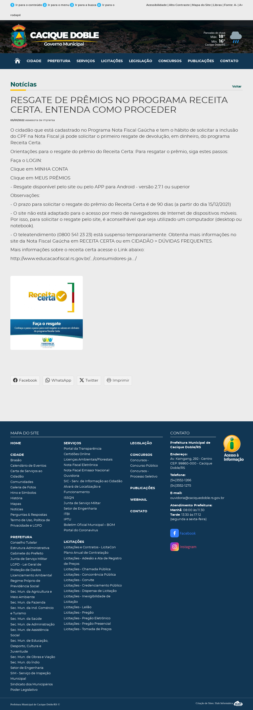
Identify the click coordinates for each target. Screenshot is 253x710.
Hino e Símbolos (23, 493)
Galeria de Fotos (23, 487)
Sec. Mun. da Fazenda (27, 602)
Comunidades (21, 482)
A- (235, 5)
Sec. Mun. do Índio (25, 662)
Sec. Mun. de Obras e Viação (32, 657)
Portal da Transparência (83, 448)
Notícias (16, 509)
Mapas (15, 504)
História (16, 498)
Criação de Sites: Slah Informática (219, 703)
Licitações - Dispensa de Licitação (90, 591)
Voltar (236, 86)
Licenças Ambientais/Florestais (88, 459)
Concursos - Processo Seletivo (143, 474)
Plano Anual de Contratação (86, 552)
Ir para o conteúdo (26, 5)
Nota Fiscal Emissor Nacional (86, 470)
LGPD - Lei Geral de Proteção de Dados (25, 567)
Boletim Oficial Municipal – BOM (89, 525)
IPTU (67, 519)
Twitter (89, 380)
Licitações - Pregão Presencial (87, 623)
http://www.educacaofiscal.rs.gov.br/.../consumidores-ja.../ (73, 259)
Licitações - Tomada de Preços (87, 629)
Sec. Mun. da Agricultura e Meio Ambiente (31, 594)
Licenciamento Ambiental (31, 575)
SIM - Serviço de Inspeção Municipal (30, 676)
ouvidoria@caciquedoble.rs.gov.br (193, 498)
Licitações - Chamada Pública (87, 569)
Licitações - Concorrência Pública (90, 574)
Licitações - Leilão (77, 607)
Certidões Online (77, 454)
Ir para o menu (56, 5)
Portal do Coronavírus (81, 530)
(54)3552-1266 (180, 480)
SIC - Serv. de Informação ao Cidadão (93, 481)
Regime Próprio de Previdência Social (25, 583)
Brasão (15, 460)
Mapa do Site (201, 5)
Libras (217, 5)
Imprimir (118, 380)
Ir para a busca (83, 5)
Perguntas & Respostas (28, 514)
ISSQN (69, 497)
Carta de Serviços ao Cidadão (26, 474)
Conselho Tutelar (23, 542)
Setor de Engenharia (26, 668)
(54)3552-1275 (180, 485)
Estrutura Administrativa (29, 548)
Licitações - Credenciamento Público (93, 585)
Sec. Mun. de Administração (32, 624)
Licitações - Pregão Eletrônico (87, 618)
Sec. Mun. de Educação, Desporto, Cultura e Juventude (29, 646)
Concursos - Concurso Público (144, 463)
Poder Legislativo (24, 690)
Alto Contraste (179, 5)
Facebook (25, 380)
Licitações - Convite (79, 580)
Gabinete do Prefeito (26, 553)
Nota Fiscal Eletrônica (81, 465)
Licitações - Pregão (79, 612)
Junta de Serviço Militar (28, 559)
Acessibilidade (156, 5)
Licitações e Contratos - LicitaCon (90, 547)
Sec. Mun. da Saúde (26, 619)
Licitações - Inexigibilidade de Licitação (87, 599)
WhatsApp (58, 380)
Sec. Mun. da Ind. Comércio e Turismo (32, 610)
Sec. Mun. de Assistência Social (29, 632)
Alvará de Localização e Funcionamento (82, 489)
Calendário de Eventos (28, 465)
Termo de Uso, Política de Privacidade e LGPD (30, 523)
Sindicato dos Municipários (31, 684)
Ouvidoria (71, 476)
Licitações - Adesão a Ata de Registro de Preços (93, 561)
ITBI (67, 514)
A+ (241, 5)
